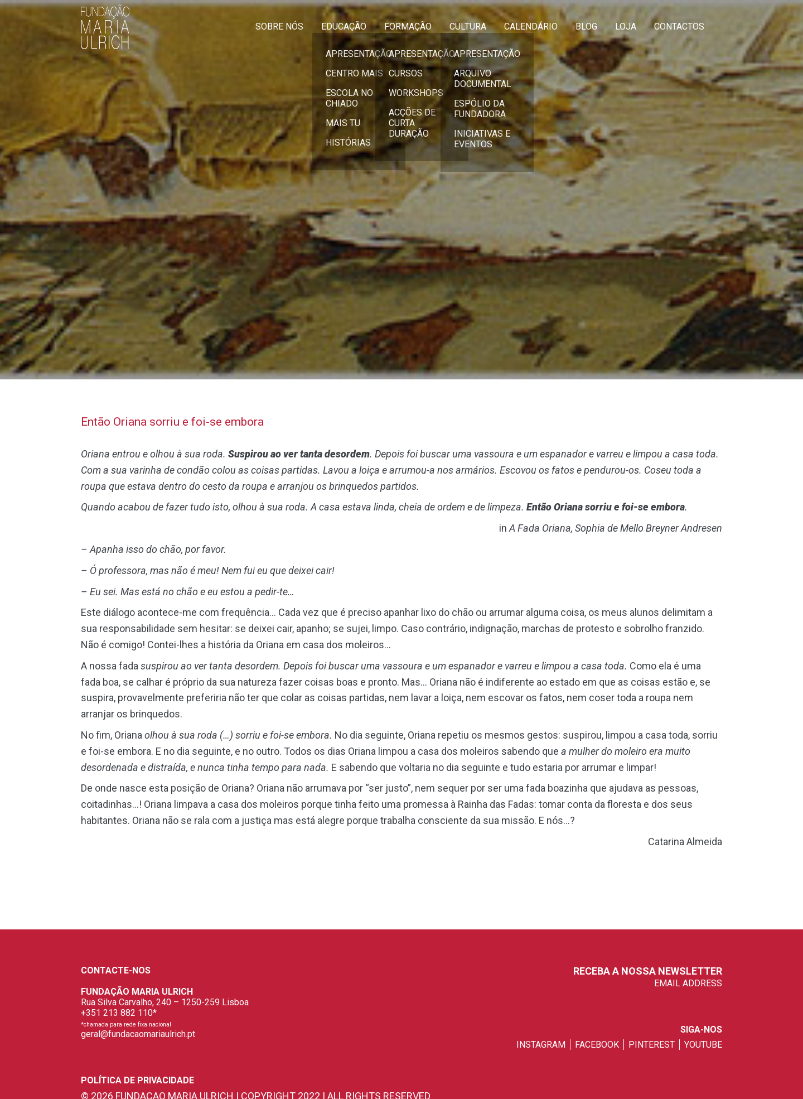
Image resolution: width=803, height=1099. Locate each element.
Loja (625, 26)
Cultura (467, 26)
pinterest (651, 1044)
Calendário (531, 26)
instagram (540, 1044)
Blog (586, 26)
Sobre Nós (279, 26)
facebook (597, 1044)
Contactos (679, 26)
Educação (343, 26)
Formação (408, 26)
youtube (703, 1044)
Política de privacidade (137, 1080)
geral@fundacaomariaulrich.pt (138, 1034)
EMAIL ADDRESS (688, 983)
